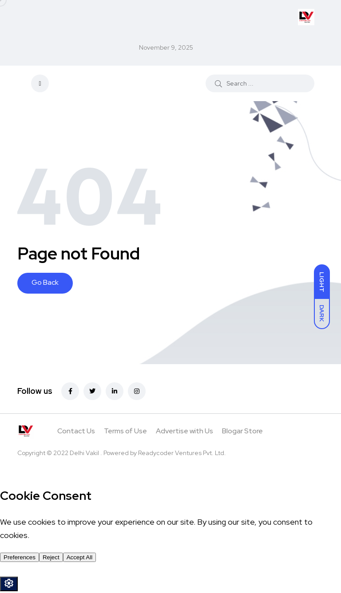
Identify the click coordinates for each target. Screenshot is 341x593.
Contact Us (76, 431)
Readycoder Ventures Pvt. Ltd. (182, 453)
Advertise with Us (184, 431)
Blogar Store (242, 431)
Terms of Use (125, 431)
